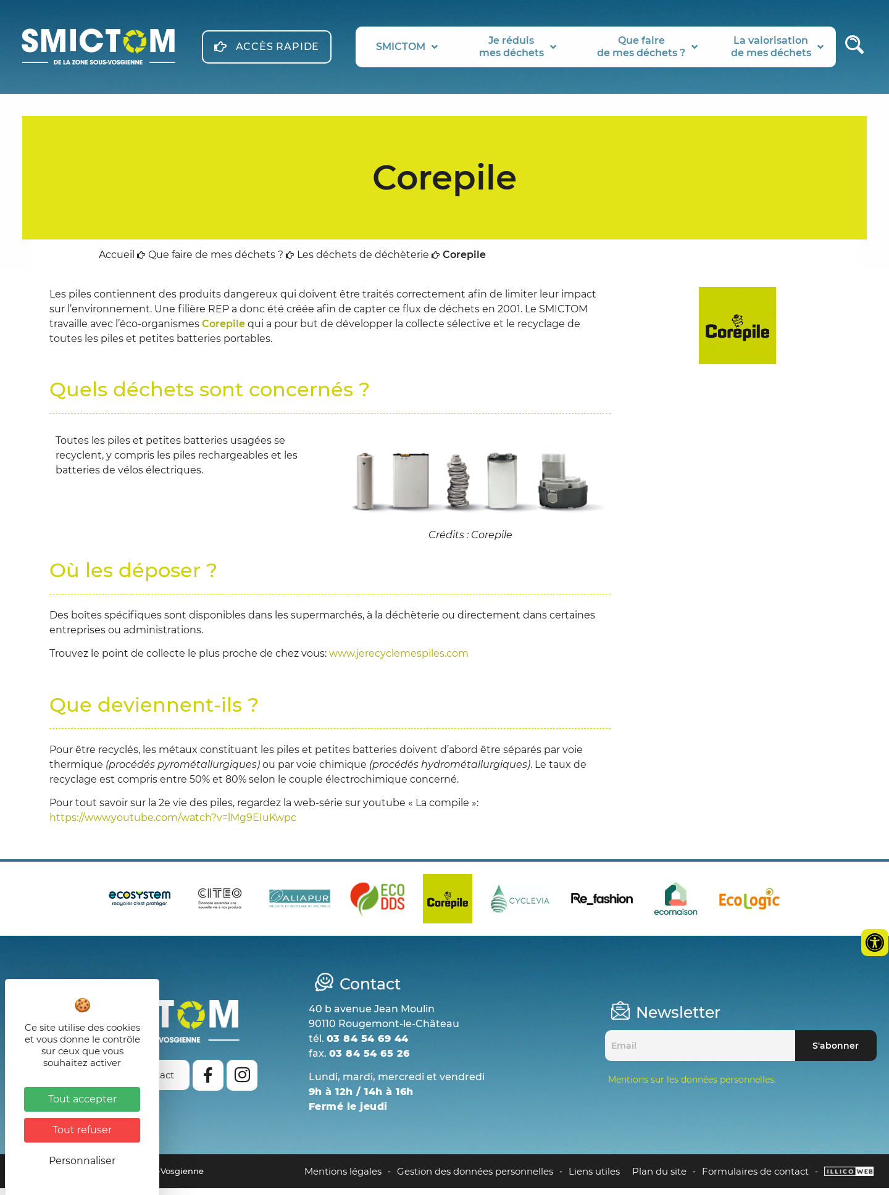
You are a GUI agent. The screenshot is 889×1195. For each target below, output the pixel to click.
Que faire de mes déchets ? (215, 261)
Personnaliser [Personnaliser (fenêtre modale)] (82, 1161)
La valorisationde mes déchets (777, 47)
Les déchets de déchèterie (363, 261)
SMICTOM (407, 47)
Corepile (223, 330)
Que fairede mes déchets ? (647, 47)
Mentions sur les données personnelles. (692, 1086)
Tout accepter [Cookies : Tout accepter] (82, 1099)
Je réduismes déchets (517, 47)
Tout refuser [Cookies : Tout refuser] (82, 1130)
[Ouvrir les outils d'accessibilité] (874, 942)
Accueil (117, 261)
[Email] (700, 1052)
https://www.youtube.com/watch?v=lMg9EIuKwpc (172, 824)
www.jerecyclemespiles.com (399, 660)
